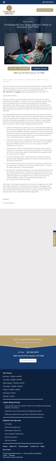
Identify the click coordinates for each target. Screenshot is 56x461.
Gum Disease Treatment (14, 434)
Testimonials (23, 446)
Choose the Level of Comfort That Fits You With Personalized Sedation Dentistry (28, 407)
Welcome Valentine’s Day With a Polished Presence (24, 414)
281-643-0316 (8, 92)
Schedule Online (45, 10)
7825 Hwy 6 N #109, (28, 73)
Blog (10, 80)
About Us (13, 446)
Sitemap (12, 455)
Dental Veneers (11, 440)
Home (5, 80)
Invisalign (8, 424)
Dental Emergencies (12, 427)
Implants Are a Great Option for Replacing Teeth (23, 411)
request (18, 92)
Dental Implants (11, 437)
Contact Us (34, 446)
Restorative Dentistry (13, 431)
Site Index (7, 450)
